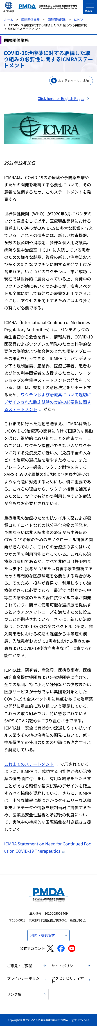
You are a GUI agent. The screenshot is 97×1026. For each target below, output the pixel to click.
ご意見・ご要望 (19, 965)
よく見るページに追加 (73, 80)
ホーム (8, 19)
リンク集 (14, 994)
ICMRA (78, 19)
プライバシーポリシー (23, 980)
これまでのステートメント (31, 764)
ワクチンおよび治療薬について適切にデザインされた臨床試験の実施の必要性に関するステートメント (47, 401)
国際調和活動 (57, 19)
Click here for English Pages (61, 98)
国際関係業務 (30, 19)
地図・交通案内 (42, 935)
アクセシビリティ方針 (67, 980)
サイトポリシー (64, 965)
